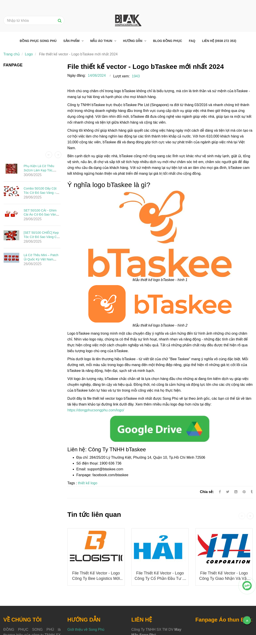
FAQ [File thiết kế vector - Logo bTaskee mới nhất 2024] (192, 41)
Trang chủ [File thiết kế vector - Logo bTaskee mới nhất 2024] (11, 54)
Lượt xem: (121, 76)
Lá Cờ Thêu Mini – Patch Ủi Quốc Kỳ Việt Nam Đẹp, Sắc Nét (41, 259)
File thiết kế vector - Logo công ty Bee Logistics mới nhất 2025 (96, 578)
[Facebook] (220, 492)
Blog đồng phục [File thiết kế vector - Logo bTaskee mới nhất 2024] (167, 41)
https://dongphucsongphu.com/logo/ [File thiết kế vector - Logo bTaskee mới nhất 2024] (95, 410)
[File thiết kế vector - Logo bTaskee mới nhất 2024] (160, 428)
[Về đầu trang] (247, 620)
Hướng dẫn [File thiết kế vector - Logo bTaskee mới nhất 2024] (133, 41)
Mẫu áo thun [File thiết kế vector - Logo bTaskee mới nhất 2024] (101, 41)
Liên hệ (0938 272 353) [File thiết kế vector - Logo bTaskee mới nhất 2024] (219, 41)
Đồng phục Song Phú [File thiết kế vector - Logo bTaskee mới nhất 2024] (38, 41)
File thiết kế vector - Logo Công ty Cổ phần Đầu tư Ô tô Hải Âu (160, 578)
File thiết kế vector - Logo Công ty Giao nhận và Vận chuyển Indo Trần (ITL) (224, 578)
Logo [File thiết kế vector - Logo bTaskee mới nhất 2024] (29, 54)
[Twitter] (227, 492)
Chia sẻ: (207, 492)
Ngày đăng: (76, 75)
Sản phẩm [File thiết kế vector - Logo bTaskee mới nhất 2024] (71, 41)
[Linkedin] (235, 492)
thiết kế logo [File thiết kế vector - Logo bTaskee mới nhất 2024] (87, 483)
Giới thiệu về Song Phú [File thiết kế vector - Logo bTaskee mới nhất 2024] (85, 629)
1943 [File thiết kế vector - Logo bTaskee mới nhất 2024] (136, 76)
